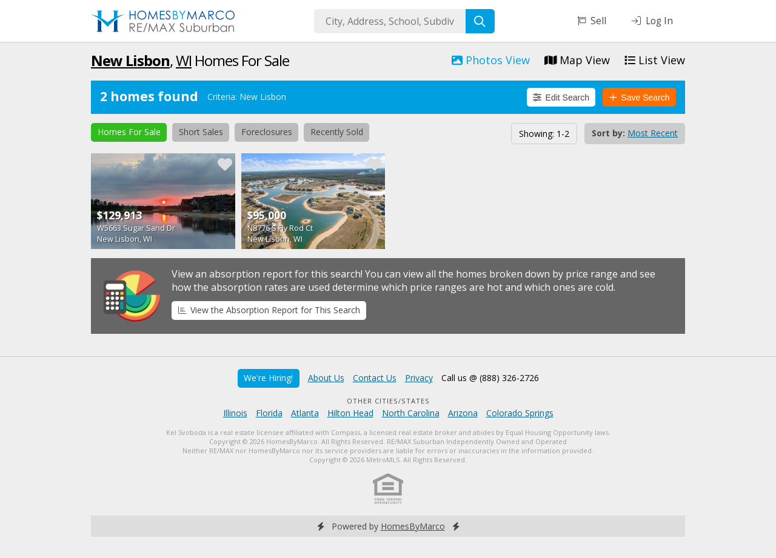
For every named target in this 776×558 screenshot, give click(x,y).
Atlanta (305, 413)
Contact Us (374, 378)
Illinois (235, 413)
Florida (269, 413)
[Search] (480, 21)
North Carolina (411, 413)
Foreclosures (266, 132)
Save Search (639, 97)
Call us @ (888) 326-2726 (490, 378)
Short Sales (201, 132)
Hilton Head (350, 413)
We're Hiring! (268, 378)
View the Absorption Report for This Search (269, 310)
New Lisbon (130, 60)
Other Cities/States (388, 400)
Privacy (419, 378)
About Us (326, 378)
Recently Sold (336, 132)
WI (184, 60)
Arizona (463, 413)
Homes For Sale (129, 132)
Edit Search (561, 97)
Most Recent (652, 133)
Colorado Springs (520, 413)
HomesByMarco (413, 526)
